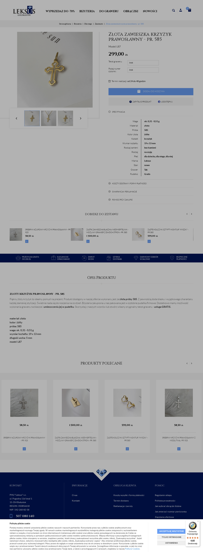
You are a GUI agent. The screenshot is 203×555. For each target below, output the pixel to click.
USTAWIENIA (171, 543)
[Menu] (198, 522)
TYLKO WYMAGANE (171, 537)
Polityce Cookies (132, 549)
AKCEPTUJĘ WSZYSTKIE (171, 531)
